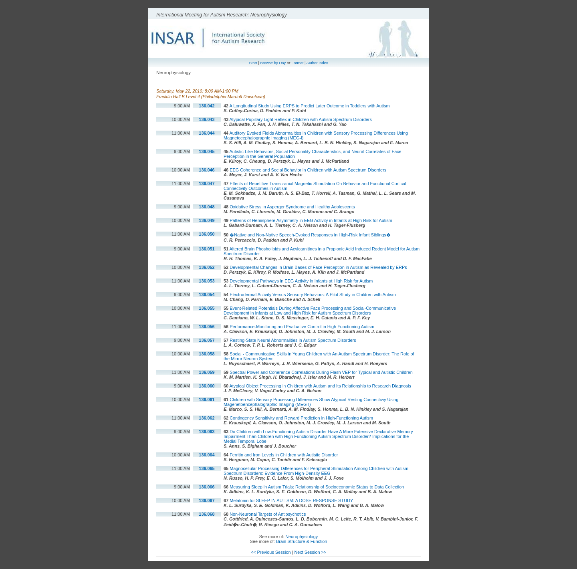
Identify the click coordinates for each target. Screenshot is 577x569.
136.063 (206, 431)
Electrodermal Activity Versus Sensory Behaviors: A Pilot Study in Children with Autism (313, 294)
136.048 (206, 206)
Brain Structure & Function (301, 541)
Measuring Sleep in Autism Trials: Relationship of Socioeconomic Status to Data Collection (317, 486)
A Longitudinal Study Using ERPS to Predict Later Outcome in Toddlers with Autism (310, 105)
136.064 (206, 454)
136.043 (206, 119)
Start (253, 63)
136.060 (206, 385)
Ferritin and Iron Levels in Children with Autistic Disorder (284, 454)
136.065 (206, 468)
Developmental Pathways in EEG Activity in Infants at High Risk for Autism (301, 280)
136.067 (206, 500)
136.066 (206, 486)
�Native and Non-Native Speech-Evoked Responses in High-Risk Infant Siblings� (310, 234)
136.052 (206, 267)
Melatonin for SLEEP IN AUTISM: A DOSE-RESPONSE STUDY (291, 500)
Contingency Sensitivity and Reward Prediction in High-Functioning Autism (301, 418)
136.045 (206, 151)
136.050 (206, 234)
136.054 (206, 294)
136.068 (206, 514)
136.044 (206, 133)
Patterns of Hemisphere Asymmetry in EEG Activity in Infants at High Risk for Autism (311, 220)
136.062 (206, 418)
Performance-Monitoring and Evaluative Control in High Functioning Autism (302, 326)
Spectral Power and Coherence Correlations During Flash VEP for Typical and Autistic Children (321, 372)
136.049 (206, 220)
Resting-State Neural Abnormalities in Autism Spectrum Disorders (293, 340)
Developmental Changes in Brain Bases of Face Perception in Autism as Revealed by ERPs (318, 267)
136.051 (206, 248)
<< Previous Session (271, 552)
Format (297, 63)
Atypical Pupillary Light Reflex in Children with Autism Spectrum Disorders (301, 119)
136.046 (206, 169)
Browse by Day (273, 63)
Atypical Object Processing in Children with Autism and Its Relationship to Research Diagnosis (320, 385)
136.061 (206, 399)
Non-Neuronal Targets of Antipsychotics (268, 514)
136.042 (206, 105)
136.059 (206, 372)
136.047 (206, 183)
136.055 (206, 308)
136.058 (206, 353)
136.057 (206, 340)
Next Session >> (310, 552)
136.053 (206, 280)
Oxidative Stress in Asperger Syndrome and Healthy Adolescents (292, 206)
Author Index (317, 63)
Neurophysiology (301, 536)
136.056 (206, 326)
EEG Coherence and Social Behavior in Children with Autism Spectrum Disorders (308, 169)
